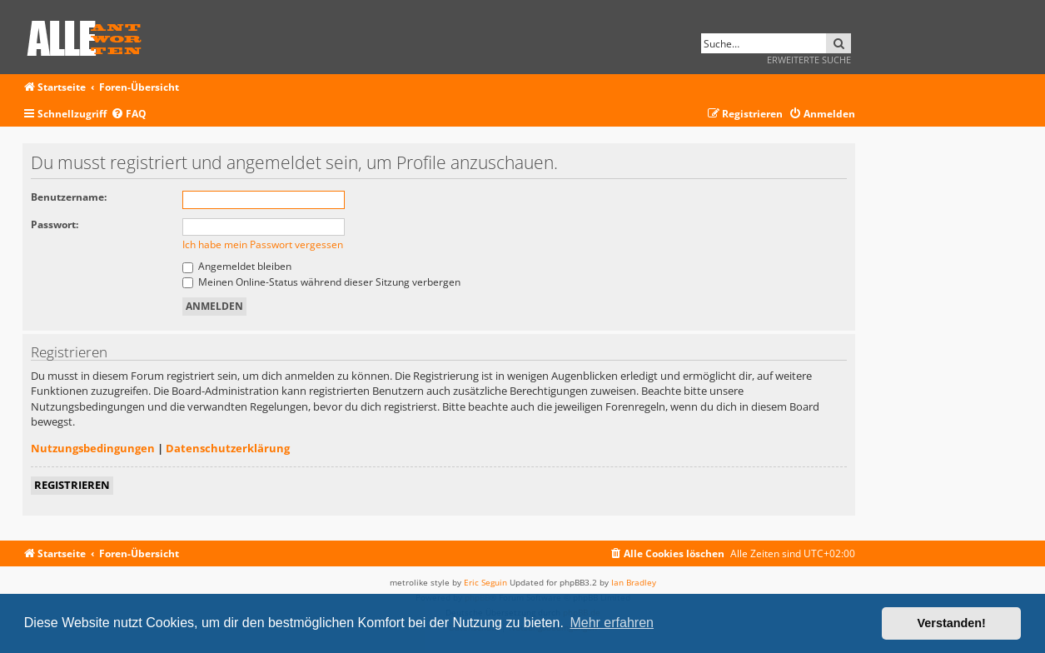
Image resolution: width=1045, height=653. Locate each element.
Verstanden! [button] (952, 623)
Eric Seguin (485, 582)
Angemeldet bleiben (236, 266)
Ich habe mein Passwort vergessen (262, 244)
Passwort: (54, 224)
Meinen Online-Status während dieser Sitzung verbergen (321, 282)
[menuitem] (129, 114)
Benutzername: (69, 197)
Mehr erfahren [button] (612, 623)
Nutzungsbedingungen (93, 448)
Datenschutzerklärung (228, 448)
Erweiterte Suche (809, 59)
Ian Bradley (633, 582)
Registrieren (72, 484)
